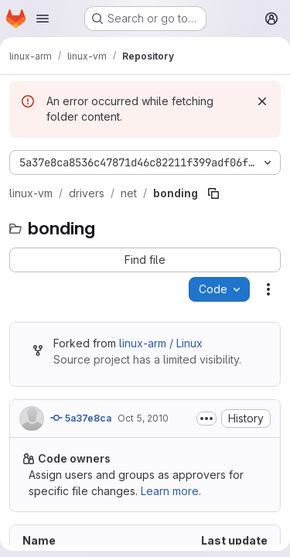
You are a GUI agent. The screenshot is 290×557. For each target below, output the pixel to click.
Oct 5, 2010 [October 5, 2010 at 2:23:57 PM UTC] (143, 418)
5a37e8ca (80, 418)
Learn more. (171, 490)
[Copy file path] (213, 193)
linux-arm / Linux (161, 343)
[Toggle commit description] (206, 418)
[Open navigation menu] (42, 18)
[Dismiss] (262, 101)
